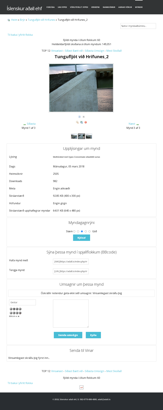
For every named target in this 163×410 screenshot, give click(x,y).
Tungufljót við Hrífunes (41, 20)
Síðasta (31, 123)
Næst (132, 123)
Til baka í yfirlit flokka (20, 35)
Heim (14, 20)
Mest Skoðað (114, 50)
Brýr (22, 20)
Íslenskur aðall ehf (24, 8)
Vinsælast (57, 50)
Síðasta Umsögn (94, 50)
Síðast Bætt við (74, 50)
